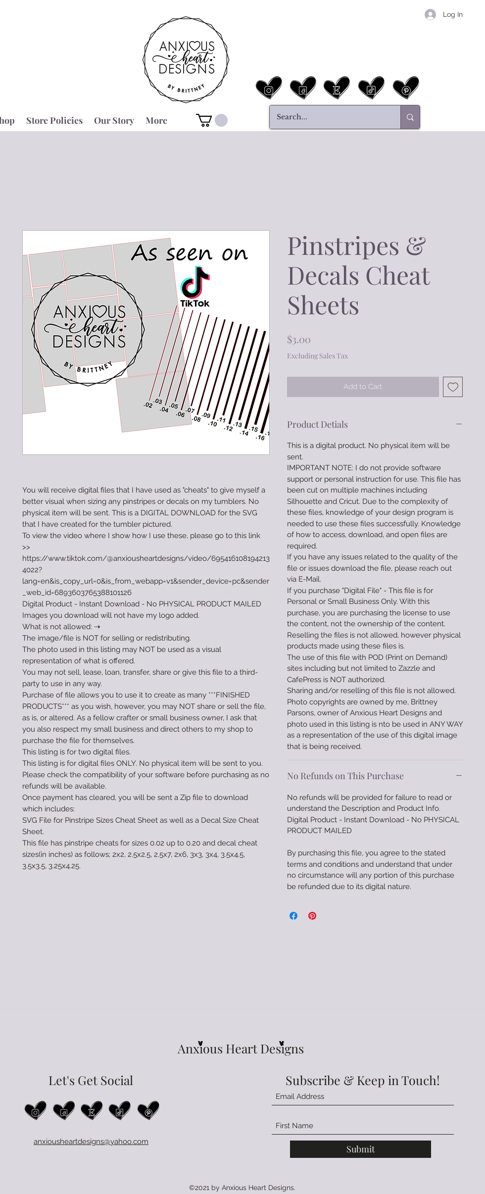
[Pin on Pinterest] (312, 916)
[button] (212, 120)
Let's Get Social (90, 1080)
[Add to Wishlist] (453, 387)
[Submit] (360, 1149)
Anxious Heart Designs (241, 1048)
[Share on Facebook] (293, 916)
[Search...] (328, 117)
